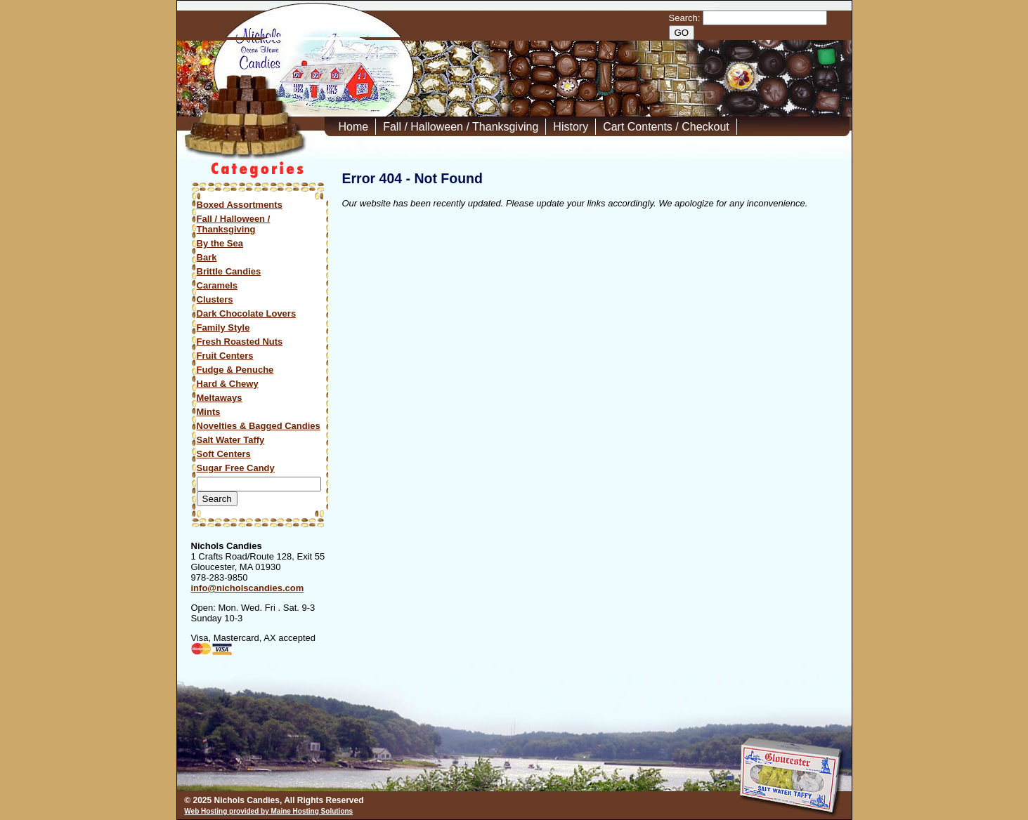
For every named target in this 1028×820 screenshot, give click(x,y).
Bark (207, 257)
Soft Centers (224, 454)
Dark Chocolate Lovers (247, 313)
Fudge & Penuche (235, 369)
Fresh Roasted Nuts (240, 341)
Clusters (215, 299)
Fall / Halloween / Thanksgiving (460, 127)
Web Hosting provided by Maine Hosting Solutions (268, 811)
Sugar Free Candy (236, 468)
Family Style (223, 327)
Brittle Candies (229, 271)
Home (354, 127)
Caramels (217, 285)
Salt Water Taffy (231, 440)
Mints (209, 411)
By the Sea (220, 243)
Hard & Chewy (228, 383)
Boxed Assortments (239, 204)
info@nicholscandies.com (247, 588)
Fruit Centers (225, 355)
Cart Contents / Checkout (666, 127)
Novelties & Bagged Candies (258, 426)
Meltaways (219, 397)
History (570, 127)
